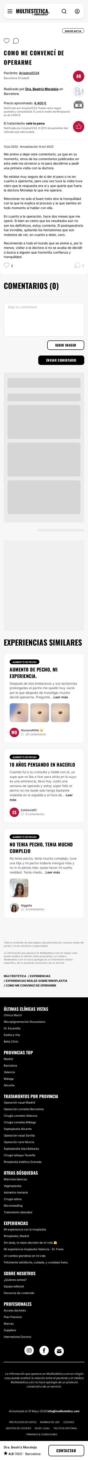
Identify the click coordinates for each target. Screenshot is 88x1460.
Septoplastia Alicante (18, 1129)
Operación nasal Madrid (19, 1102)
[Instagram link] (29, 1352)
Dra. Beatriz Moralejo (41, 89)
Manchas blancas (15, 1179)
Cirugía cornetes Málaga (20, 1122)
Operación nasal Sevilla (19, 1135)
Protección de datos (22, 1422)
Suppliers (10, 1330)
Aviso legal (42, 1428)
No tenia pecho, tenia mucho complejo (41, 847)
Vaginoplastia (12, 1186)
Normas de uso (50, 1422)
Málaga (9, 1078)
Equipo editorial (14, 1286)
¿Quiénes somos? (15, 1280)
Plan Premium (13, 1317)
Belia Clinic (11, 1041)
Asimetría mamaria (16, 1192)
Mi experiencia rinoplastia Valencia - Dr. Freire (34, 1249)
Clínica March (13, 1015)
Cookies (68, 1422)
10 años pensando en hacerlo (42, 764)
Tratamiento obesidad (18, 1212)
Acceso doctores (15, 1310)
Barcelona (10, 1065)
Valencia (9, 1072)
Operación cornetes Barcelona (24, 1109)
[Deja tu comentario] (44, 320)
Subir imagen (65, 345)
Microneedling (13, 1205)
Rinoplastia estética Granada (23, 1162)
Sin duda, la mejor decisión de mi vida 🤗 (30, 1242)
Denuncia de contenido (19, 1293)
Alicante (9, 1085)
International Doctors (17, 1337)
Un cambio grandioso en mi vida (25, 1256)
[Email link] (59, 1351)
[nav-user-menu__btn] (77, 11)
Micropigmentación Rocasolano (24, 1021)
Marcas (9, 1323)
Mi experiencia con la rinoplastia (25, 1229)
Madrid (8, 1059)
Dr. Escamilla (12, 1028)
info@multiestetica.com (63, 1411)
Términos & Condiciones (41, 1434)
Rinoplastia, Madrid (16, 1236)
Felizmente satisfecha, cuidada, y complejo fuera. (36, 1262)
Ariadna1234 (29, 73)
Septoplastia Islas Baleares (21, 1148)
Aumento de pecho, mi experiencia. (33, 672)
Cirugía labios (13, 1199)
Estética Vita (12, 1035)
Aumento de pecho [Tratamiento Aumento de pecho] (24, 662)
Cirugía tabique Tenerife (19, 1155)
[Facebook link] (44, 1352)
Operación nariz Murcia (19, 1142)
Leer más (61, 697)
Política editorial (65, 1428)
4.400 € (40, 103)
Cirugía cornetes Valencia (20, 1115)
